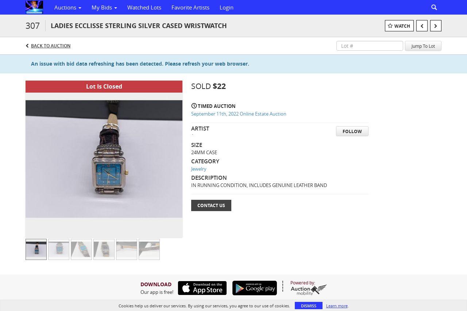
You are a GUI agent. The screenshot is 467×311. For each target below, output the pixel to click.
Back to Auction (50, 46)
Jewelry (199, 169)
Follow (352, 131)
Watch (402, 26)
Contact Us (211, 205)
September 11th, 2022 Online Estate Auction (238, 113)
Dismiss (308, 305)
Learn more (337, 305)
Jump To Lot (423, 46)
